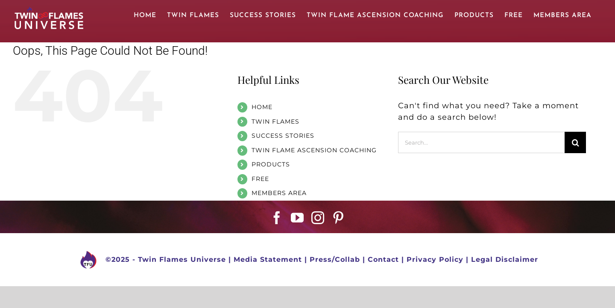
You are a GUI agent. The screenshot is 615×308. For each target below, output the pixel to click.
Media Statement (268, 259)
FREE (260, 179)
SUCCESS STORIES (283, 135)
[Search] (575, 142)
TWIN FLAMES (275, 121)
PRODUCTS (271, 164)
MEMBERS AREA (279, 193)
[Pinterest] (338, 217)
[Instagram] (318, 217)
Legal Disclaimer (504, 259)
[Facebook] (277, 217)
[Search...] (481, 142)
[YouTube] (297, 217)
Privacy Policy (435, 259)
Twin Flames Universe (182, 259)
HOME (262, 107)
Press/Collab (335, 259)
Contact (383, 259)
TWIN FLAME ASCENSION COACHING (314, 150)
